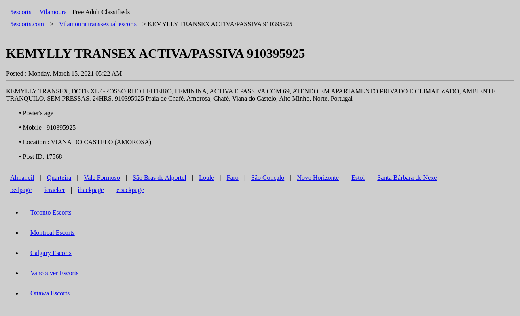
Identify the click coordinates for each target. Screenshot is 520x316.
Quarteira (59, 177)
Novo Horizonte (318, 177)
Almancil (22, 177)
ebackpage (130, 189)
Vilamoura (52, 11)
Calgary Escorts (51, 252)
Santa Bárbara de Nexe (407, 177)
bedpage (21, 189)
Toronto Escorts (51, 212)
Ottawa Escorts (50, 293)
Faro (233, 177)
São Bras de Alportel (159, 177)
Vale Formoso (102, 177)
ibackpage (91, 189)
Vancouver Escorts (54, 273)
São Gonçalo (267, 177)
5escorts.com (27, 24)
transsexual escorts (98, 24)
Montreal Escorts (52, 232)
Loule (206, 177)
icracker (55, 189)
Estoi (358, 177)
